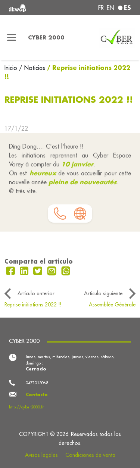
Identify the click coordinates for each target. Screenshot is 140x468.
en (110, 8)
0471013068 (37, 382)
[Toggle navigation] (12, 37)
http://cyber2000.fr (26, 407)
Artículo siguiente (103, 293)
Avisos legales (41, 455)
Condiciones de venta (90, 455)
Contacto (37, 394)
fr (101, 8)
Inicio (11, 67)
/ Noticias (32, 67)
